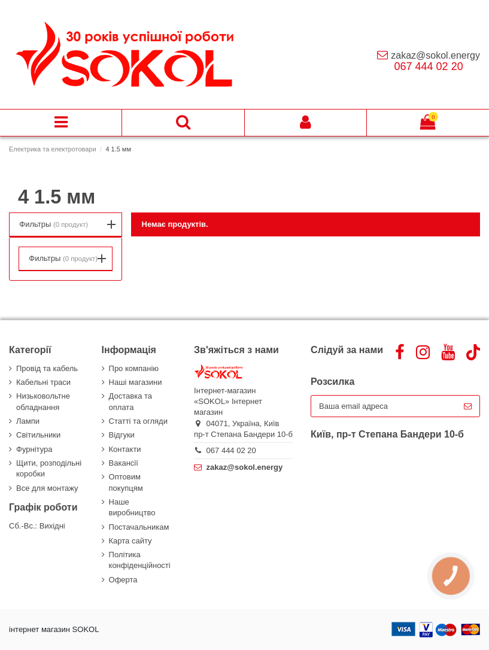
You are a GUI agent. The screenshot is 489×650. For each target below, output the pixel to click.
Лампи (28, 421)
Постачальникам (139, 527)
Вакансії (123, 462)
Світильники (38, 434)
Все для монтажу (47, 488)
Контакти (125, 449)
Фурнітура (34, 449)
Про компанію (134, 368)
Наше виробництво (132, 507)
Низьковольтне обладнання (43, 401)
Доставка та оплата (130, 401)
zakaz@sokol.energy (435, 55)
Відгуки (122, 434)
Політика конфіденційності (140, 560)
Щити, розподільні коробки (48, 468)
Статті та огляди (138, 421)
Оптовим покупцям (126, 482)
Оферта (123, 579)
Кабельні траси (43, 382)
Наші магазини (135, 382)
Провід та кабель (47, 368)
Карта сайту (130, 540)
